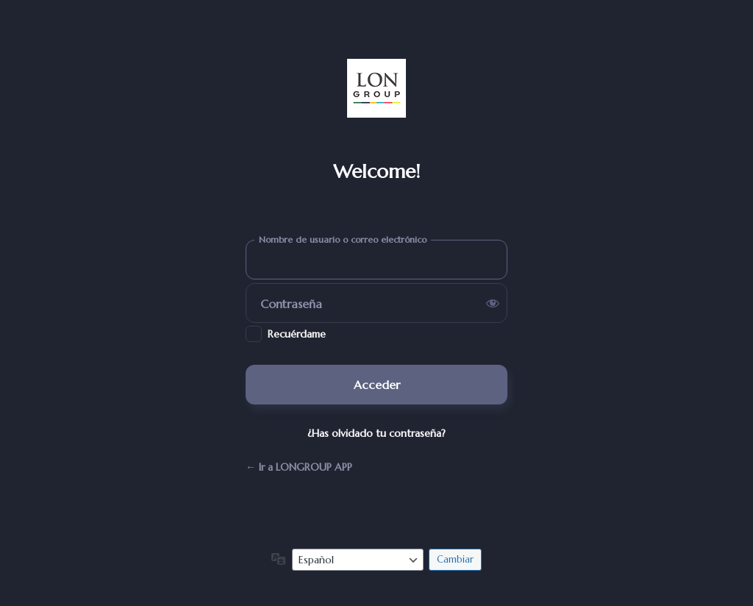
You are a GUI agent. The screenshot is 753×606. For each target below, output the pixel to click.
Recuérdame (297, 334)
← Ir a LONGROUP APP (299, 467)
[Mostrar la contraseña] (492, 303)
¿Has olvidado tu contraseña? (376, 433)
